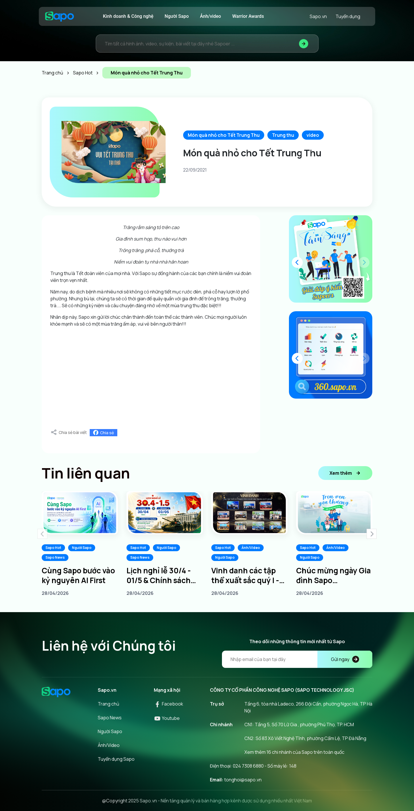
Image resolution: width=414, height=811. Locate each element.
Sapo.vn (318, 16)
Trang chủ (108, 704)
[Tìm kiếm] (303, 43)
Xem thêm (345, 473)
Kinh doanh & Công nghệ (128, 16)
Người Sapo (177, 16)
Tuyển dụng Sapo (116, 759)
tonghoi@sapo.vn (243, 780)
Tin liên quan (86, 473)
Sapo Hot (53, 547)
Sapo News (55, 557)
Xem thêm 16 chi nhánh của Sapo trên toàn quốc (294, 752)
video (312, 135)
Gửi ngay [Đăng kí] (345, 659)
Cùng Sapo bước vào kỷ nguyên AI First (78, 575)
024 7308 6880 (248, 766)
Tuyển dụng (348, 16)
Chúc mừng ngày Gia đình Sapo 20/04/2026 (333, 575)
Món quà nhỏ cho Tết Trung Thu (224, 135)
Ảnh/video (210, 16)
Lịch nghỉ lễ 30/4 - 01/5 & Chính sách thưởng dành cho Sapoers (158, 575)
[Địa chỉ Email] (297, 659)
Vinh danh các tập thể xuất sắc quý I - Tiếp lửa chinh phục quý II (246, 575)
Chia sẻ (103, 432)
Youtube (167, 718)
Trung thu (283, 135)
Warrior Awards (248, 16)
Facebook (168, 704)
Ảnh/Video (250, 547)
